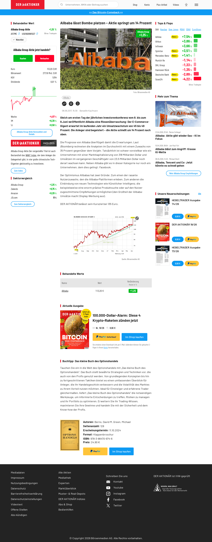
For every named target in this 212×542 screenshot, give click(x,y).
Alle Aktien (64, 472)
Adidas (158, 36)
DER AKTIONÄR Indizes (71, 499)
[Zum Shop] (135, 4)
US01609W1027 (30, 33)
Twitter (114, 505)
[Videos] (176, 4)
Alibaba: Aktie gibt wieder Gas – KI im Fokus (177, 137)
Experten (63, 483)
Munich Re (160, 60)
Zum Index (18, 170)
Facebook (115, 499)
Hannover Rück (162, 70)
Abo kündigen (19, 515)
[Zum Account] (147, 4)
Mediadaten (18, 472)
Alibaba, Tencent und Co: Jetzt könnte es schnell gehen (173, 164)
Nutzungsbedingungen (24, 483)
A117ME (15, 33)
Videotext (17, 504)
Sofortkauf (106, 336)
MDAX (182, 29)
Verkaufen (44, 58)
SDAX (188, 29)
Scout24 (158, 79)
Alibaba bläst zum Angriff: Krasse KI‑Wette (175, 151)
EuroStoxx (196, 29)
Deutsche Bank (162, 74)
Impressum (17, 477)
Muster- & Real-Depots (71, 493)
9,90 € (177, 216)
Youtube (114, 487)
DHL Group (160, 65)
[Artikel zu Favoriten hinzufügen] (78, 103)
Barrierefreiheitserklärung (26, 493)
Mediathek (64, 477)
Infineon (159, 46)
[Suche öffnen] (61, 4)
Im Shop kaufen (134, 337)
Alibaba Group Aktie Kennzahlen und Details (32, 132)
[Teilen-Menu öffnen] (64, 103)
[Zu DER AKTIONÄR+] (162, 4)
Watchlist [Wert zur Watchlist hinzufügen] (19, 39)
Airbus (158, 41)
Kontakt (114, 481)
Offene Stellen (19, 509)
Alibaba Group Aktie (20, 29)
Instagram (115, 493)
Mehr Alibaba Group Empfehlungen (183, 173)
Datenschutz (18, 488)
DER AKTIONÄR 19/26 (184, 224)
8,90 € (177, 239)
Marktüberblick (67, 488)
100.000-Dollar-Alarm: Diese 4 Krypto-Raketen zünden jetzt (117, 317)
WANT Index (31, 155)
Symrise (159, 51)
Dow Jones (173, 29)
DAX (157, 29)
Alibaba (66, 97)
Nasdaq (163, 29)
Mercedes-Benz (162, 55)
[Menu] (196, 4)
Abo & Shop (65, 504)
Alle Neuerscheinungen (196, 193)
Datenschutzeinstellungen (26, 499)
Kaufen (23, 58)
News (174, 36)
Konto (106, 347)
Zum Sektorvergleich (22, 204)
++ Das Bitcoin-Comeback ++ (106, 12)
